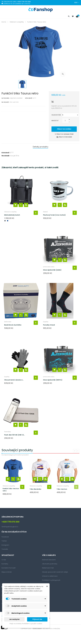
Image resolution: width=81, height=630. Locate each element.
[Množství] (65, 120)
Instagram (5, 545)
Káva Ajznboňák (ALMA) (52, 270)
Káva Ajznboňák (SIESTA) (52, 380)
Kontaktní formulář (9, 568)
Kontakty (5, 564)
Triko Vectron (62, 489)
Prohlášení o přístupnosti (51, 580)
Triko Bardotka (35, 489)
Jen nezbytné (14, 619)
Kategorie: (5, 98)
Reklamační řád (48, 568)
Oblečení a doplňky (16, 98)
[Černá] (5, 220)
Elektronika (7, 322)
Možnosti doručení (49, 560)
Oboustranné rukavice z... (14, 380)
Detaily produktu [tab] (40, 146)
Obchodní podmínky (49, 564)
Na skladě (5, 156)
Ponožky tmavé (49, 325)
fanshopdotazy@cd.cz (10, 527)
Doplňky (45, 322)
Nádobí (45, 212)
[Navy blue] (7, 220)
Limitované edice (48, 267)
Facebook (5, 537)
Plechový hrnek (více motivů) (54, 215)
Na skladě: (5, 102)
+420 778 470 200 (24, 2)
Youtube (5, 549)
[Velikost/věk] (70, 115)
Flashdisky (7, 432)
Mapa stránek (7, 572)
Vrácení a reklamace (49, 576)
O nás (4, 560)
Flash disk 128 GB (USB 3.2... (14, 435)
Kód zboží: (28, 98)
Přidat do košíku (64, 129)
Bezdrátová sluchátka (12, 325)
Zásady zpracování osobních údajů (55, 572)
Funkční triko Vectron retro (11, 490)
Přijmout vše (37, 619)
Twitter (4, 541)
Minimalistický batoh (12, 215)
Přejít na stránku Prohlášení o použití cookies (26, 624)
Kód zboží (5, 153)
